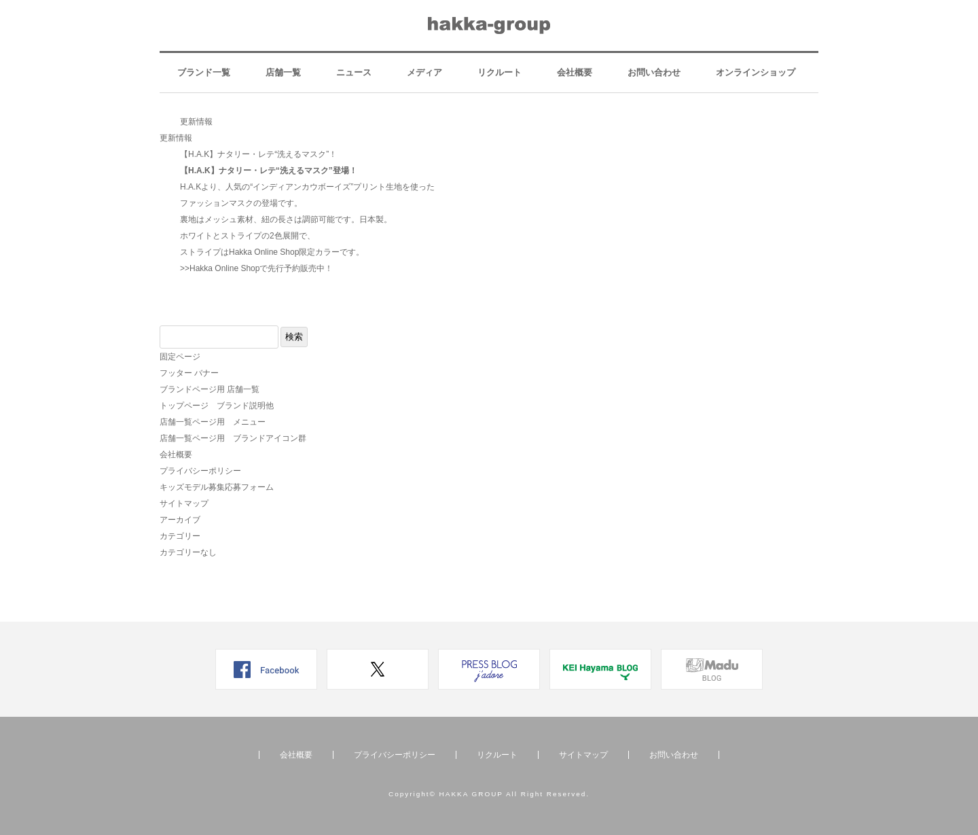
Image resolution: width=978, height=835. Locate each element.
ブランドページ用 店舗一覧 (209, 389)
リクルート (499, 72)
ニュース (354, 72)
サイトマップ (184, 503)
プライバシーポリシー (200, 471)
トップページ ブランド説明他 (217, 405)
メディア (424, 72)
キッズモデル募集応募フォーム (217, 487)
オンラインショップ (755, 72)
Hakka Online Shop (224, 268)
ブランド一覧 (203, 72)
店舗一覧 (283, 72)
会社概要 (574, 72)
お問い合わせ (654, 72)
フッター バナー (189, 373)
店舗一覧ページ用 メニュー (213, 422)
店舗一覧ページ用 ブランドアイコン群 (233, 438)
